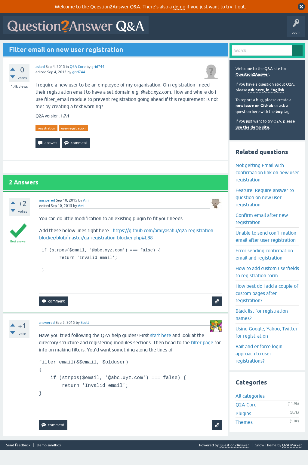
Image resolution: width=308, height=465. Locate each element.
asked (40, 81)
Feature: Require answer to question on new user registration (265, 212)
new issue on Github (254, 120)
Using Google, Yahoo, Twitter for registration (266, 346)
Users (125, 47)
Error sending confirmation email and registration (264, 268)
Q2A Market (292, 460)
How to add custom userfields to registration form (267, 286)
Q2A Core (78, 81)
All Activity (15, 47)
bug (279, 126)
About (190, 47)
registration (46, 142)
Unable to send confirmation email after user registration (266, 251)
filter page (202, 357)
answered (47, 215)
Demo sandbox (49, 460)
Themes (244, 436)
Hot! (60, 47)
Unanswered (83, 47)
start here (160, 350)
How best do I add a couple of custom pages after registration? (267, 308)
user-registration (73, 142)
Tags (106, 47)
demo (179, 6)
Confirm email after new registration (262, 233)
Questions (39, 47)
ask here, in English (266, 104)
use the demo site (252, 141)
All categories (250, 410)
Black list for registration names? (262, 329)
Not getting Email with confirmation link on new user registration (267, 187)
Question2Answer (252, 89)
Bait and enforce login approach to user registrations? (259, 368)
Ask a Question (150, 47)
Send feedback (18, 460)
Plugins (243, 428)
